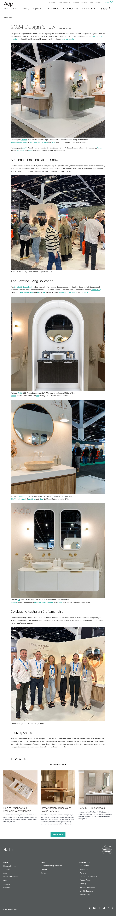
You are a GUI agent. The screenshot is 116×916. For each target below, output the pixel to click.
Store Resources (85, 862)
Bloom (30, 150)
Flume (99, 148)
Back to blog (58, 834)
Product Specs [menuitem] (89, 8)
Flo (19, 600)
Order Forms (84, 866)
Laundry (44, 869)
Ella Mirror (20, 150)
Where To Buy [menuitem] (52, 8)
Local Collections (86, 891)
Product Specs (85, 880)
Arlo (38, 292)
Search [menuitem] (106, 8)
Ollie (43, 292)
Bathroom (44, 862)
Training (83, 884)
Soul (53, 142)
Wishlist (108, 2)
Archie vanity (21, 292)
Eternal (59, 602)
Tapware (44, 873)
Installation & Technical (88, 876)
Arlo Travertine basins (19, 142)
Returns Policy (85, 894)
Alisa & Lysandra (68, 39)
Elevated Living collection (24, 287)
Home (5, 862)
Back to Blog (7, 17)
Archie (24, 148)
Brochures (84, 869)
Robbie (13, 396)
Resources (52, 2)
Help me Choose (64, 2)
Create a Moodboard (11, 877)
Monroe (14, 602)
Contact (98, 2)
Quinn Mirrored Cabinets (38, 142)
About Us (76, 2)
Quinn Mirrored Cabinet (68, 292)
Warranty (83, 873)
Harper (24, 140)
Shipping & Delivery (87, 887)
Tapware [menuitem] (37, 8)
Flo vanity (30, 292)
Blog (91, 2)
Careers (84, 2)
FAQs (5, 880)
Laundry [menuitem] (25, 8)
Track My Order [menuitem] (70, 8)
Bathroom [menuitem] (9, 8)
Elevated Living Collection (52, 866)
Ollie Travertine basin (19, 499)
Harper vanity (96, 290)
